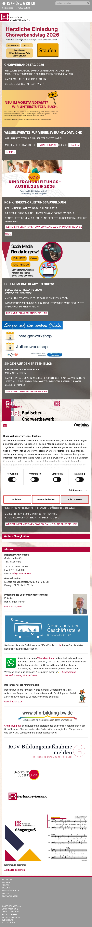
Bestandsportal (10, 896)
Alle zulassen (75, 499)
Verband (6, 882)
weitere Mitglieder (13, 606)
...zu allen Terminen (14, 870)
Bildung (6, 888)
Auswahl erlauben (46, 499)
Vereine (5, 885)
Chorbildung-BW (12, 725)
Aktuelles (7, 879)
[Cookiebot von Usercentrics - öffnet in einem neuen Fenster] (76, 425)
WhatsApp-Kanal (45, 658)
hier (60, 645)
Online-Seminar (47, 145)
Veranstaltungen (10, 891)
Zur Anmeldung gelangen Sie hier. (26, 313)
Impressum (7, 920)
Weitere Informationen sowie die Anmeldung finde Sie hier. (41, 524)
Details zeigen (75, 490)
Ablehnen (17, 499)
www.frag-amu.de (13, 701)
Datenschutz (8, 923)
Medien (5, 893)
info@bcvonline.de (21, 573)
